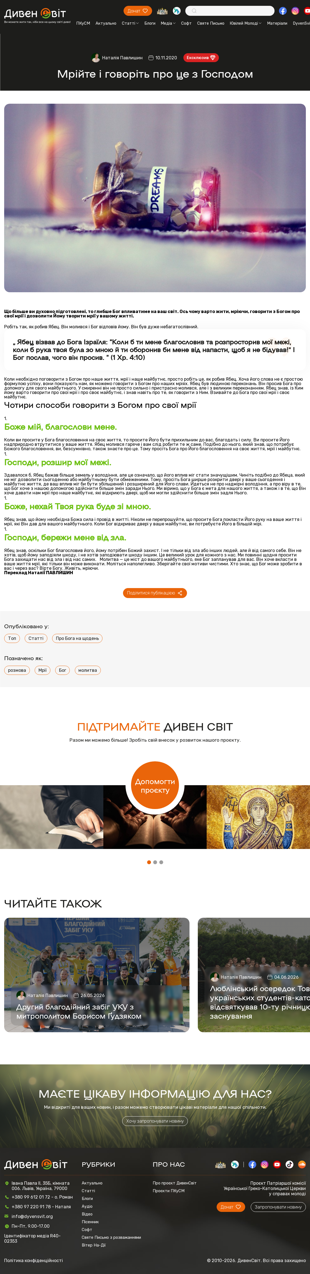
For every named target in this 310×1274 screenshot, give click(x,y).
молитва (87, 670)
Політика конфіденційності (33, 1260)
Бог (62, 670)
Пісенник (90, 1221)
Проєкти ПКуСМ (169, 1190)
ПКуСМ (83, 23)
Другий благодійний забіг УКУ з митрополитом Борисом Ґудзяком (79, 1011)
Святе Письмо (210, 23)
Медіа (168, 23)
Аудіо (87, 1206)
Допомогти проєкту (155, 785)
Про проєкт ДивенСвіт (175, 1183)
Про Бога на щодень (77, 638)
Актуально (106, 23)
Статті (130, 23)
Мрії (43, 670)
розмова (17, 670)
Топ (12, 638)
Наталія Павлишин (122, 57)
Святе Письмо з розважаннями (111, 1237)
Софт (186, 23)
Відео (87, 1214)
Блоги (149, 23)
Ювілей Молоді (246, 23)
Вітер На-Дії (94, 1245)
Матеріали (277, 23)
